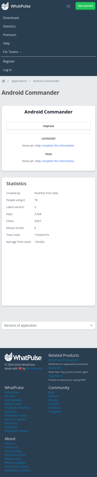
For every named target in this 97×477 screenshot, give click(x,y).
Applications (19, 81)
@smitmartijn (34, 368)
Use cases (11, 411)
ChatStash (11, 427)
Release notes (13, 404)
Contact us (11, 447)
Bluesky (53, 400)
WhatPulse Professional (63, 360)
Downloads (11, 18)
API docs (10, 396)
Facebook (54, 408)
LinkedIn (53, 404)
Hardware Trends (15, 415)
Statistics (9, 26)
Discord (53, 396)
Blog (51, 392)
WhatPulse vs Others (18, 470)
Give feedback (13, 400)
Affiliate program (15, 462)
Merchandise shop (16, 466)
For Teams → (12, 52)
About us (10, 443)
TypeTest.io (55, 376)
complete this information (58, 145)
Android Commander (46, 81)
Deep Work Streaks (16, 431)
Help (6, 43)
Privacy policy (13, 451)
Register (9, 61)
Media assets (13, 459)
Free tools (11, 423)
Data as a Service (15, 419)
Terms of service (15, 455)
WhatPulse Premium (17, 408)
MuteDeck (54, 368)
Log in (7, 70)
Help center (12, 392)
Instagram (54, 411)
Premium (9, 35)
